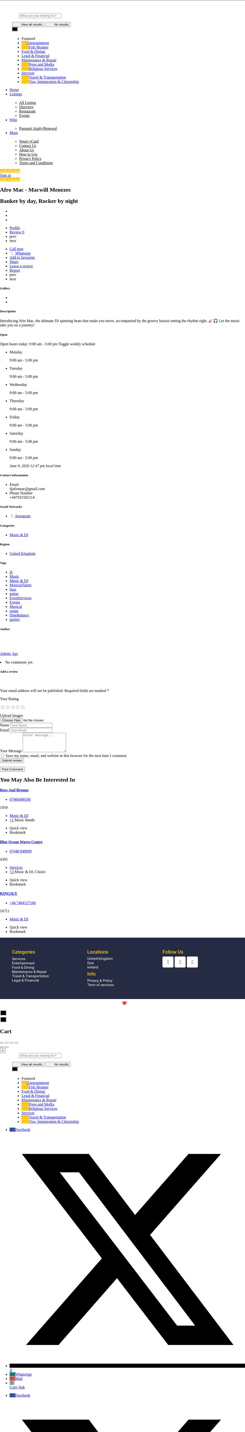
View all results (28, 24)
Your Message (11, 754)
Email (4, 730)
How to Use (28, 154)
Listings (16, 94)
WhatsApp (21, 1378)
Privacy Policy (30, 159)
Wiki (13, 120)
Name (4, 725)
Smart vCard (29, 141)
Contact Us (27, 146)
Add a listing (10, 171)
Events (24, 115)
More (14, 133)
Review (17, 232)
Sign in (5, 175)
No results (58, 24)
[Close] (3, 1054)
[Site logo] (122, 11)
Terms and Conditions (36, 163)
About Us (26, 150)
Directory (26, 107)
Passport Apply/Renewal (38, 128)
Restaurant (27, 111)
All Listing (27, 103)
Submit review (12, 764)
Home (14, 90)
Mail (16, 1382)
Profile (15, 228)
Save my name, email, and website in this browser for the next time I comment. (66, 759)
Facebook (20, 1133)
